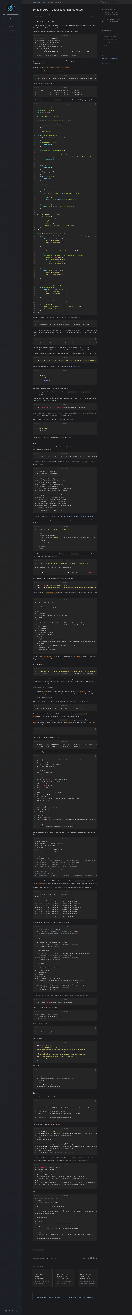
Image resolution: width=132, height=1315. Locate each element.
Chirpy (120, 1311)
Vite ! (103, 60)
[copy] (95, 35)
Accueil (34, 2)
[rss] (15, 1311)
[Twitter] (88, 1258)
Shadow (104, 65)
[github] (6, 1311)
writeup (65, 28)
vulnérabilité (115, 33)
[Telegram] (94, 1258)
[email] (12, 1311)
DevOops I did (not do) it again (110, 57)
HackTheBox (113, 36)
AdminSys (111, 42)
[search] (109, 2)
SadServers (105, 45)
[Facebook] (91, 1258)
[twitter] (9, 1311)
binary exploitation (107, 39)
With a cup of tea (106, 62)
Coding (115, 39)
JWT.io (70, 366)
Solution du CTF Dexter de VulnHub (111, 19)
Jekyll (110, 1311)
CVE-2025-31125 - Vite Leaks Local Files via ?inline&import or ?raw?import (72, 516)
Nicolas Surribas (38, 16)
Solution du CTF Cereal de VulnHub (111, 17)
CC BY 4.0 (48, 1258)
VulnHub (109, 33)
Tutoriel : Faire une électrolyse (110, 14)
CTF (36, 1250)
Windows (105, 42)
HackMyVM (41, 1250)
